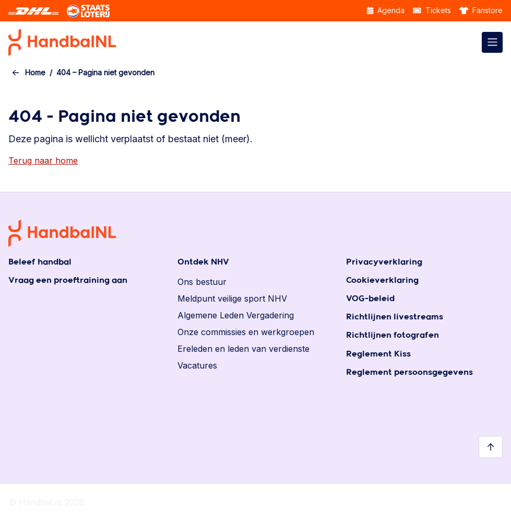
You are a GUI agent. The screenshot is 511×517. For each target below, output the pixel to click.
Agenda (386, 10)
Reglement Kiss (378, 354)
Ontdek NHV (203, 262)
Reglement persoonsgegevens (409, 372)
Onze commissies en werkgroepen (245, 332)
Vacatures (197, 365)
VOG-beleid (370, 299)
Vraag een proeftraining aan (67, 280)
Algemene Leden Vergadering (235, 315)
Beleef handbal (40, 262)
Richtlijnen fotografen (392, 335)
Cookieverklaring (382, 280)
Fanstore (481, 10)
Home (35, 72)
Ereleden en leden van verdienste (243, 348)
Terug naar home (43, 160)
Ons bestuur (202, 282)
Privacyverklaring (384, 262)
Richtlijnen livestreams (394, 317)
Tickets (432, 10)
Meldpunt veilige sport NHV (232, 298)
